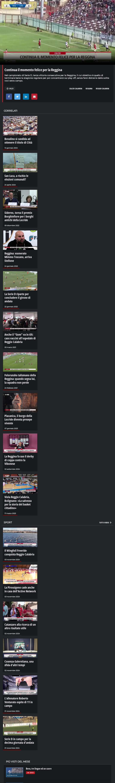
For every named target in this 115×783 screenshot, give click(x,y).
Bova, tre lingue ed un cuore (39, 704)
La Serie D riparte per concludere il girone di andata (19, 281)
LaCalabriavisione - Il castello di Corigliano (45, 751)
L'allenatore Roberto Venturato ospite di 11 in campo (18, 644)
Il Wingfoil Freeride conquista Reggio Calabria (18, 506)
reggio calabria (102, 88)
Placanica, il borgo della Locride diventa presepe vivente (19, 390)
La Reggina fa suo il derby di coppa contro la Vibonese (17, 425)
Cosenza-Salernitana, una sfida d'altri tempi (18, 610)
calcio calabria (75, 88)
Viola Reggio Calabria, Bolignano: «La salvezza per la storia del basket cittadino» (19, 461)
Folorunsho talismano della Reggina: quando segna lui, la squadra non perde (17, 354)
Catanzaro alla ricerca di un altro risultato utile (19, 575)
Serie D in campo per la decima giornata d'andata (18, 679)
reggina (89, 88)
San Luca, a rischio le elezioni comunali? (17, 174)
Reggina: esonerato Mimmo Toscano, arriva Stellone (17, 246)
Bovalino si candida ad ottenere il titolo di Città (19, 140)
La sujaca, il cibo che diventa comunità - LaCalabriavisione (52, 735)
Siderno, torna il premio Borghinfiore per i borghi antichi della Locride (19, 210)
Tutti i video (105, 477)
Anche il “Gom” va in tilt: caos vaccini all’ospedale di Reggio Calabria (18, 317)
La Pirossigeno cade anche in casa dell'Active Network (19, 541)
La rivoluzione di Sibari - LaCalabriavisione (45, 766)
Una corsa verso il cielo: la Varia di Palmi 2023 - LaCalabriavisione (56, 720)
